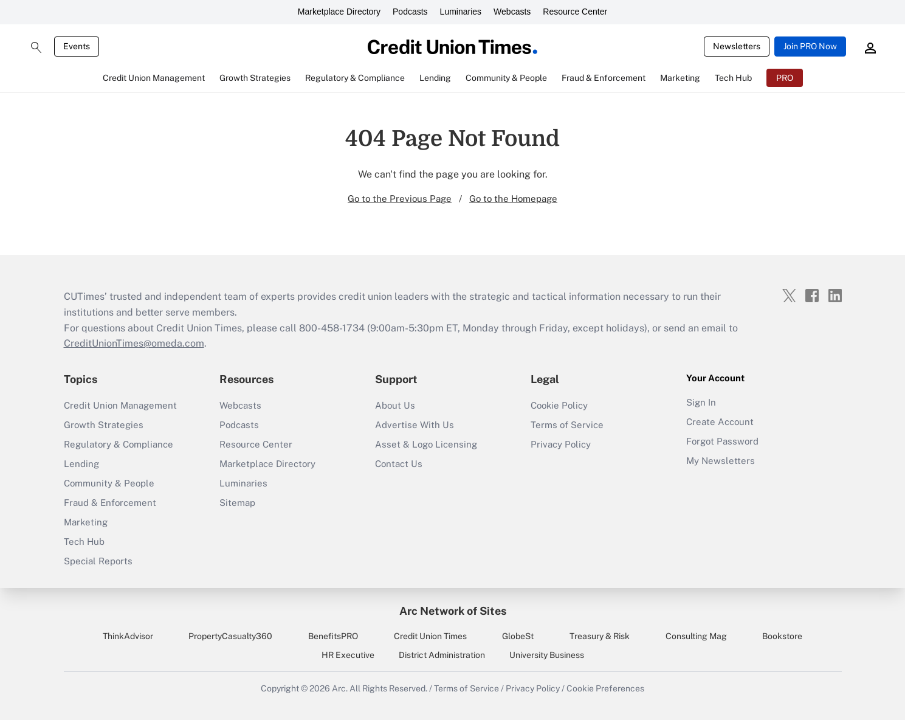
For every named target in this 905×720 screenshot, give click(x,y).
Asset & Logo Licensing (426, 444)
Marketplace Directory (339, 11)
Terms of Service (567, 425)
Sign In (701, 402)
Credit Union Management (120, 405)
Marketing (86, 522)
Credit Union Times (430, 636)
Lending (81, 464)
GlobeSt (518, 636)
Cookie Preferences (605, 688)
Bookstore (782, 636)
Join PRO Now (810, 46)
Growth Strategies (103, 425)
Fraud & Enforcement (110, 502)
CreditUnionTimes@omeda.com (134, 343)
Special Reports (98, 561)
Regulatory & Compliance (118, 444)
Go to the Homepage (513, 198)
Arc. (340, 688)
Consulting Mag (696, 636)
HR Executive (348, 655)
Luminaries (460, 11)
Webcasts (512, 11)
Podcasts (410, 11)
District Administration (442, 655)
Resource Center (575, 11)
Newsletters (736, 46)
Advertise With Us (414, 425)
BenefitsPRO (333, 636)
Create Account (720, 422)
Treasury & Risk (599, 636)
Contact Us (398, 464)
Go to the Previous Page (400, 198)
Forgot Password (722, 441)
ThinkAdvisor (128, 636)
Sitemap (237, 502)
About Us (395, 405)
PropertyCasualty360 (230, 636)
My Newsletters (720, 460)
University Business (546, 655)
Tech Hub (84, 541)
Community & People (109, 483)
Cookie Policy (559, 405)
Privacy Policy (561, 444)
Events (76, 46)
